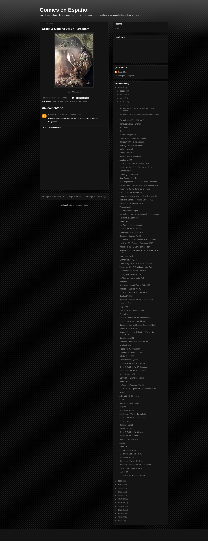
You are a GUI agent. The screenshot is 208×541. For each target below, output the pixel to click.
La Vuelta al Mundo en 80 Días (132, 353)
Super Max (122, 72)
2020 (120, 484)
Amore (122, 443)
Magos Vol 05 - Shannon (130, 349)
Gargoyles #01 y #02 (128, 450)
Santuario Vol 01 (126, 425)
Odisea (122, 399)
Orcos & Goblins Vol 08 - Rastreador (135, 318)
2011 (120, 517)
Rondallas (124, 127)
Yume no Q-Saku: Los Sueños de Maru (136, 263)
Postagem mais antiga (96, 196)
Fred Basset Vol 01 (127, 256)
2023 (120, 88)
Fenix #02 (124, 381)
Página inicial (75, 196)
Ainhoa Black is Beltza (129, 329)
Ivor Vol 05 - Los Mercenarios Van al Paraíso (138, 240)
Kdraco (51, 115)
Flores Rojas (125, 314)
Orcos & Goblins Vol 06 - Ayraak (133, 432)
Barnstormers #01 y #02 (129, 403)
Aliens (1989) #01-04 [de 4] (131, 156)
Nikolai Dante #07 (127, 428)
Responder (52, 122)
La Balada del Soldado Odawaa (133, 271)
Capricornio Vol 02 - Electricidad (133, 371)
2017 (120, 495)
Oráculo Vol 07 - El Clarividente (132, 321)
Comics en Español (64, 10)
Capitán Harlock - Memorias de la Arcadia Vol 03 (139, 185)
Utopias (123, 407)
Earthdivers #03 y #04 (129, 260)
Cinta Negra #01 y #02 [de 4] (131, 232)
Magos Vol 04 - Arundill (129, 436)
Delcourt (60, 101)
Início (117, 28)
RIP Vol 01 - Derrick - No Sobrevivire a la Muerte (139, 214)
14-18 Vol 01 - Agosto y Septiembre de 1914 (138, 389)
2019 (120, 488)
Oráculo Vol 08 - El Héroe (130, 229)
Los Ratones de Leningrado (131, 225)
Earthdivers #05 (126, 171)
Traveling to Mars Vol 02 (129, 174)
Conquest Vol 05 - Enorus (130, 124)
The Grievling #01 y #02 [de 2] (132, 120)
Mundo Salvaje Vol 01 (128, 135)
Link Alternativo (74, 92)
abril (122, 105)
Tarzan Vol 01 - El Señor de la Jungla (135, 189)
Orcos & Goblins (75, 101)
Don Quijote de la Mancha (130, 274)
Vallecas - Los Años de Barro (131, 203)
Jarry (66, 101)
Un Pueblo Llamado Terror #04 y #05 (135, 285)
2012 (120, 514)
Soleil (85, 101)
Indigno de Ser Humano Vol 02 (132, 475)
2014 (120, 506)
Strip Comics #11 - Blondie (131, 178)
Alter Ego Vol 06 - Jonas (129, 396)
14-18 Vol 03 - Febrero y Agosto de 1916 (136, 243)
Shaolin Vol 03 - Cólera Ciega (132, 142)
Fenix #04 (124, 221)
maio (122, 102)
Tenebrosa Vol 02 (127, 410)
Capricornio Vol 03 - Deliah (131, 192)
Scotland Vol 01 (126, 345)
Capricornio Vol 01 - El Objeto (132, 461)
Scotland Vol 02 (126, 296)
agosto (123, 91)
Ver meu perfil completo (124, 75)
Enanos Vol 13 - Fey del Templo (133, 138)
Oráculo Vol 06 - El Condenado (132, 418)
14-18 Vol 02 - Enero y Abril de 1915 (134, 292)
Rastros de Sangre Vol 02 (130, 236)
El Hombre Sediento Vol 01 (131, 454)
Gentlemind (124, 131)
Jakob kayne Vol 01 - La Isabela (133, 414)
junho (122, 98)
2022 (120, 481)
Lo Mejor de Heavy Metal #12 (132, 468)
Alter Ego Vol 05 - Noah (129, 439)
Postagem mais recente (53, 196)
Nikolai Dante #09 (127, 153)
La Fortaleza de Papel (129, 211)
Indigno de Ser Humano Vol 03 (132, 363)
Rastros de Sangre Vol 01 (130, 289)
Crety (54, 101)
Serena (122, 392)
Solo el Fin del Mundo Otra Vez (132, 311)
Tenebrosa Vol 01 (127, 457)
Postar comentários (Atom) (77, 205)
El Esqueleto (125, 421)
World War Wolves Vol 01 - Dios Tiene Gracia (138, 196)
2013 (120, 510)
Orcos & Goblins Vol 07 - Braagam (134, 367)
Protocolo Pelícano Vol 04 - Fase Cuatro (136, 300)
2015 (120, 503)
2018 (120, 492)
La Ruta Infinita (126, 303)
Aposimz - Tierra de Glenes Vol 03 (134, 342)
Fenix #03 (124, 307)
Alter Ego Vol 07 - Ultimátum (131, 145)
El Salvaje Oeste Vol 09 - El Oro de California (138, 182)
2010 (120, 521)
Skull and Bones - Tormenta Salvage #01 (136, 200)
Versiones (124, 282)
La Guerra (124, 472)
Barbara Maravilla (127, 149)
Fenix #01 (124, 446)
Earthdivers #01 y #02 (129, 360)
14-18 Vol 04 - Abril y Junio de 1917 (134, 164)
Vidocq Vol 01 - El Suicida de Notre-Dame (137, 267)
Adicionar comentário (52, 127)
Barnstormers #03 (127, 338)
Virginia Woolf (125, 207)
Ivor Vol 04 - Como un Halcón (132, 378)
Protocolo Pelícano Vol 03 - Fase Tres (135, 465)
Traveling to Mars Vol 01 (129, 218)
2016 (120, 499)
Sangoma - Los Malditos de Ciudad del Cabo (138, 325)
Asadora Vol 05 (126, 160)
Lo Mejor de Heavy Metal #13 (132, 278)
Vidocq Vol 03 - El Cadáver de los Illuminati (137, 167)
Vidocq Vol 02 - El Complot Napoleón (135, 247)
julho (122, 94)
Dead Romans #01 (127, 374)
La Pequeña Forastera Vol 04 (132, 385)
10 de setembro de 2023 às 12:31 (68, 115)
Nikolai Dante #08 (127, 356)
